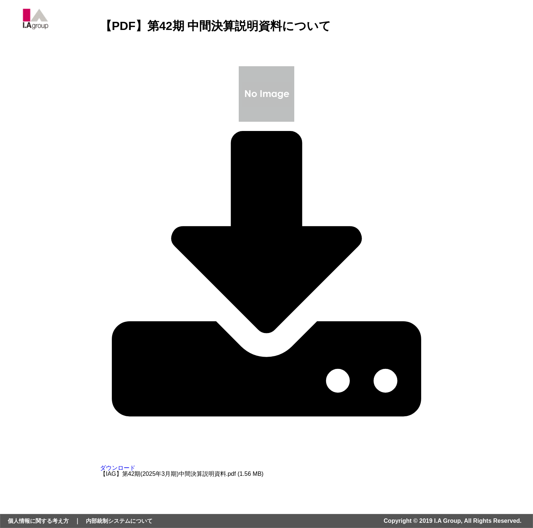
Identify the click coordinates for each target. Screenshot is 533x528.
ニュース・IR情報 (330, 21)
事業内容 (283, 21)
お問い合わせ (475, 21)
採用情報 (434, 21)
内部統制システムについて (125, 521)
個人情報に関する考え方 (40, 521)
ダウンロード (266, 465)
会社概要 (248, 21)
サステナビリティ (388, 21)
